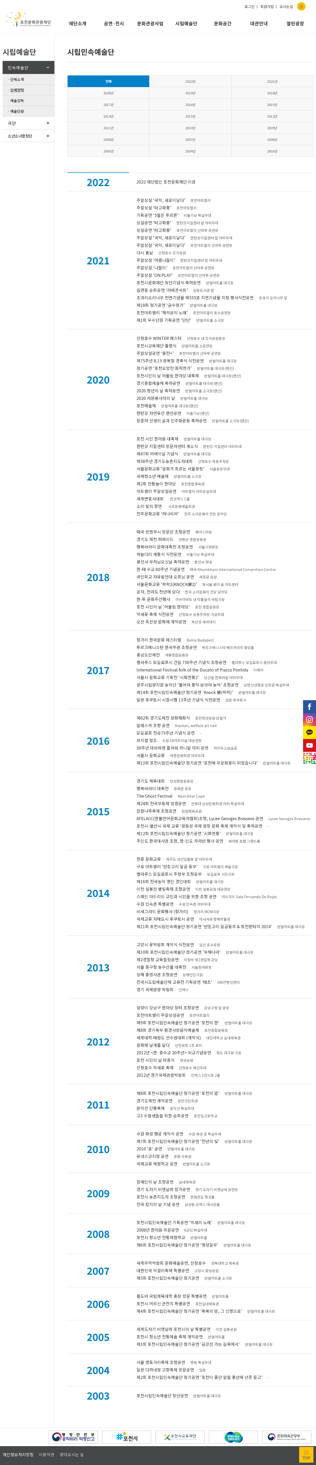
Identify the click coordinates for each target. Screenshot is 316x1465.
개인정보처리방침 (18, 1408)
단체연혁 (17, 90)
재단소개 (78, 23)
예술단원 (17, 111)
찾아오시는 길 (72, 1408)
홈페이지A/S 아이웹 (154, 1448)
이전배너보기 (8, 1390)
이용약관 (46, 1408)
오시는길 (286, 6)
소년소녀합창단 (20, 136)
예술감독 (17, 100)
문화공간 (223, 23)
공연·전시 (114, 23)
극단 (12, 123)
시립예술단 (186, 23)
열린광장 (295, 23)
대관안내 (259, 23)
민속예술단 (18, 67)
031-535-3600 (65, 1436)
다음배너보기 (31, 1390)
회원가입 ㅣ (269, 6)
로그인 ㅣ (252, 6)
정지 (20, 1390)
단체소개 (17, 79)
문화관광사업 (150, 23)
